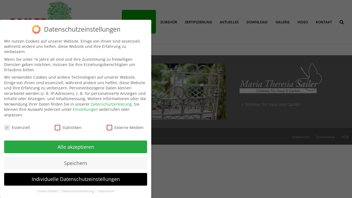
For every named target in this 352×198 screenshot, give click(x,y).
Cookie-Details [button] (48, 188)
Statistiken (68, 124)
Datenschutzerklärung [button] (78, 188)
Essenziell (17, 124)
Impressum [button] (106, 188)
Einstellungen (85, 106)
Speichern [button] (75, 160)
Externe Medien (125, 124)
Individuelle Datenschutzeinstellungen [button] (76, 176)
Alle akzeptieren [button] (75, 144)
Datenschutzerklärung (111, 101)
